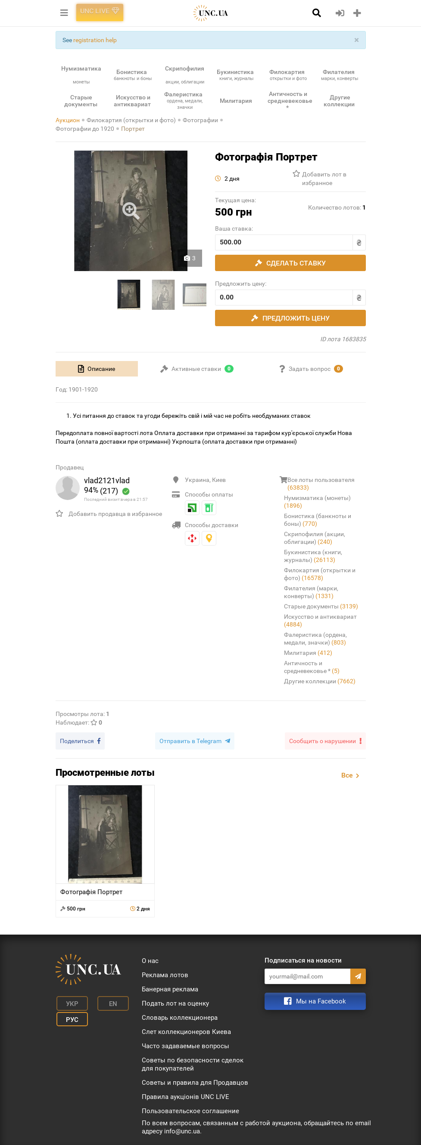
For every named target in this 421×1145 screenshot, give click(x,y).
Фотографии (200, 120)
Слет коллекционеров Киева (186, 1030)
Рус (68, 1014)
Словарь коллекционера (180, 1016)
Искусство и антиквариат (320, 620)
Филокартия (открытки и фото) (131, 120)
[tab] (97, 369)
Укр (68, 1001)
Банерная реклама (170, 988)
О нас (150, 959)
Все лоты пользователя (321, 483)
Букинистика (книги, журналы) (313, 556)
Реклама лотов (165, 974)
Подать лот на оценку (175, 1002)
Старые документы (321, 606)
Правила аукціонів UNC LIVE (185, 1095)
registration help (95, 40)
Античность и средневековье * (312, 667)
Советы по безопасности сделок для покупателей (192, 1063)
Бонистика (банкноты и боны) (317, 519)
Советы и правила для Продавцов (195, 1081)
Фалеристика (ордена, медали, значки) (315, 638)
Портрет (133, 128)
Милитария (308, 652)
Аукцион (68, 120)
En (104, 1001)
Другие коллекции (320, 681)
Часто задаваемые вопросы (185, 1045)
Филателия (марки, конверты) (311, 592)
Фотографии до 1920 (85, 128)
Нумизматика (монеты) (317, 501)
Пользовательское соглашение (190, 1110)
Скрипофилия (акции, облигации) (314, 538)
